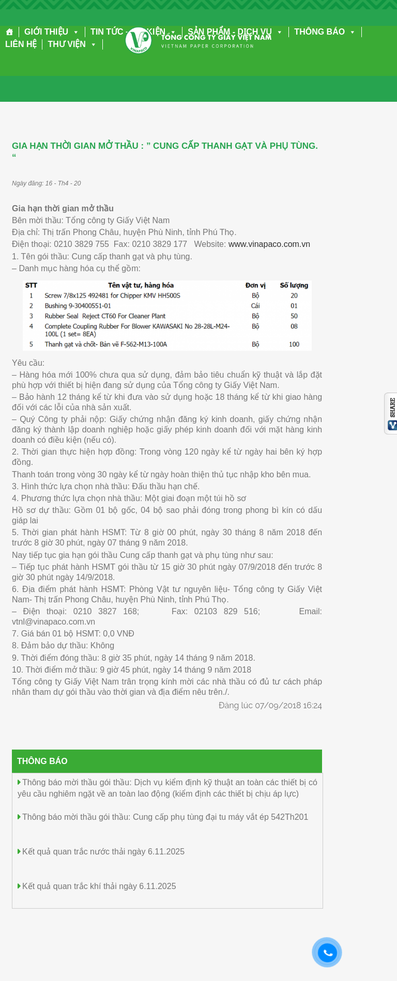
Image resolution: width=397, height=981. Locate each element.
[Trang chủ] (9, 32)
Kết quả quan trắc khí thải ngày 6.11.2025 (99, 886)
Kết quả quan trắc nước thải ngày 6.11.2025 (103, 851)
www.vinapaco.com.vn (269, 244)
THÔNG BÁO (325, 31)
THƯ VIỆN (72, 44)
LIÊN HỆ (21, 44)
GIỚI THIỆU (52, 31)
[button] (74, 31)
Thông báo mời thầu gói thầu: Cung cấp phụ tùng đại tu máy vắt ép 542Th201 (165, 817)
